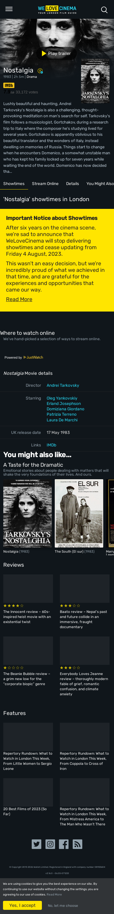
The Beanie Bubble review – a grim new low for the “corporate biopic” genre (26, 679)
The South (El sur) (69, 551)
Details (72, 183)
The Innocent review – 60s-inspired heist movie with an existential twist (27, 617)
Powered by (23, 357)
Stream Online (45, 183)
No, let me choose (63, 906)
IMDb (51, 445)
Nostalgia (11, 551)
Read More (54, 894)
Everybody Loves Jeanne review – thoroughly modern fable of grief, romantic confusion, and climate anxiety (84, 684)
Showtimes (14, 183)
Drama (32, 77)
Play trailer (54, 53)
